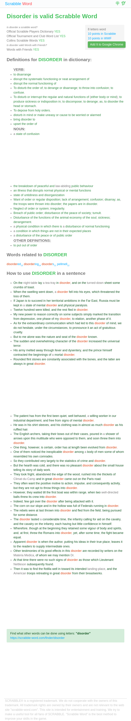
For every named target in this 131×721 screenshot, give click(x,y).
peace (73, 213)
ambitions (70, 300)
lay (40, 283)
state (19, 134)
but (15, 488)
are (80, 204)
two (98, 492)
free (51, 420)
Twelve (18, 309)
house (119, 465)
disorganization (54, 195)
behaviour (86, 186)
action (69, 483)
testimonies (29, 551)
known (92, 337)
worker (103, 416)
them (26, 296)
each (58, 524)
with (79, 359)
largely (51, 461)
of (88, 79)
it (110, 318)
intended (81, 569)
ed (15, 264)
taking (46, 434)
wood (76, 474)
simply (87, 314)
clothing (66, 425)
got (32, 501)
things (44, 231)
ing (32, 264)
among (79, 452)
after (61, 501)
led (83, 323)
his (81, 292)
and (60, 97)
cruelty (17, 332)
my (57, 318)
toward (65, 569)
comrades (46, 456)
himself (107, 350)
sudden (24, 341)
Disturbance (21, 217)
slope (39, 506)
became (118, 533)
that (29, 190)
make (41, 115)
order (35, 88)
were (31, 204)
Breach (18, 213)
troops (22, 204)
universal (114, 341)
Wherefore (20, 528)
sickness (31, 101)
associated (68, 359)
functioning (50, 79)
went (42, 292)
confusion (102, 88)
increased (95, 341)
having (66, 524)
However (19, 492)
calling (87, 519)
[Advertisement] (68, 160)
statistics (70, 461)
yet (75, 533)
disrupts (38, 190)
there (55, 226)
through (49, 350)
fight (109, 533)
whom (120, 452)
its (23, 470)
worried (81, 115)
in (59, 101)
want (31, 483)
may (55, 555)
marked (98, 314)
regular (52, 97)
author (58, 541)
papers (72, 204)
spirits (117, 528)
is (61, 226)
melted (30, 350)
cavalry (115, 519)
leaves (115, 541)
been (56, 416)
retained (73, 528)
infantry (78, 519)
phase (46, 318)
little (79, 524)
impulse (79, 483)
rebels (23, 510)
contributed (32, 461)
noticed (36, 452)
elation (79, 318)
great (30, 363)
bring (16, 119)
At (14, 560)
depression (27, 318)
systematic (35, 79)
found (49, 564)
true (99, 541)
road (97, 479)
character (61, 341)
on (79, 283)
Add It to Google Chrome (106, 44)
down (49, 292)
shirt (35, 425)
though (33, 528)
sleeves (44, 425)
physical (59, 190)
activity (115, 483)
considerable (51, 519)
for (19, 323)
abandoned (43, 474)
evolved (93, 447)
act (96, 327)
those (86, 560)
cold (42, 465)
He (15, 425)
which (47, 226)
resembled (20, 456)
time (63, 519)
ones (66, 546)
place (106, 541)
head (16, 106)
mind (113, 97)
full (75, 506)
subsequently (36, 564)
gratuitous (108, 327)
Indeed (18, 501)
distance (31, 515)
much (99, 425)
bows (60, 434)
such (52, 560)
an (15, 190)
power (29, 314)
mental (73, 190)
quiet (63, 416)
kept (16, 305)
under (38, 327)
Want (16, 199)
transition (114, 314)
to (14, 74)
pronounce (79, 327)
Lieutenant (106, 560)
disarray (110, 199)
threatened (107, 292)
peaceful (43, 186)
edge (60, 474)
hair (25, 429)
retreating (42, 573)
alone (30, 337)
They (16, 474)
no (68, 465)
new (21, 314)
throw (86, 88)
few (26, 501)
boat (60, 492)
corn (22, 506)
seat (64, 337)
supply (40, 546)
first (49, 416)
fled (70, 309)
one (39, 318)
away (39, 350)
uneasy (50, 115)
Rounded (19, 359)
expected (75, 231)
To (15, 88)
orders (45, 110)
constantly (53, 359)
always (18, 363)
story (29, 470)
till (44, 492)
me (24, 337)
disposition (53, 199)
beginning (54, 528)
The (16, 341)
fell (71, 292)
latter (111, 359)
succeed (37, 300)
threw (104, 438)
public (75, 186)
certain (48, 447)
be (73, 115)
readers (27, 546)
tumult (97, 213)
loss (16, 296)
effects (57, 551)
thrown (39, 204)
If (14, 300)
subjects (77, 314)
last (41, 510)
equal (17, 537)
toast (30, 287)
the (25, 79)
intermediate (54, 546)
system (44, 208)
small (111, 465)
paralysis (81, 305)
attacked (79, 501)
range (82, 492)
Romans (48, 533)
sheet (108, 283)
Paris (90, 479)
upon (26, 438)
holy (37, 110)
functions (80, 97)
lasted (35, 519)
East (94, 300)
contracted (20, 354)
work (47, 470)
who (52, 438)
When (17, 292)
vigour (92, 528)
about (98, 465)
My (15, 314)
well (70, 416)
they (21, 461)
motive (56, 483)
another (91, 318)
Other (17, 551)
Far (88, 300)
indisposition (49, 101)
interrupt (36, 97)
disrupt (18, 79)
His (15, 350)
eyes (87, 292)
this (91, 323)
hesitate (28, 327)
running (99, 506)
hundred (29, 309)
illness (22, 190)
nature (51, 337)
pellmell (63, 264)
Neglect (18, 208)
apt (37, 488)
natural (68, 97)
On (15, 283)
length (75, 447)
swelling (32, 292)
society (86, 213)
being (68, 501)
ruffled (17, 429)
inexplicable (54, 452)
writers (108, 551)
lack (64, 199)
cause (64, 115)
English (24, 434)
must (112, 300)
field (98, 510)
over (38, 501)
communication (56, 323)
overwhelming (45, 341)
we (120, 323)
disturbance (52, 213)
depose (22, 110)
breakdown (25, 186)
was (38, 337)
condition (34, 226)
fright (30, 474)
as (101, 101)
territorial (57, 300)
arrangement (77, 79)
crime (84, 461)
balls (16, 496)
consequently (101, 483)
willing (94, 416)
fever (58, 350)
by (102, 551)
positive (46, 483)
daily (40, 470)
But (15, 337)
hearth (28, 465)
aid (99, 519)
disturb (21, 88)
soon (96, 438)
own (35, 456)
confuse (18, 92)
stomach (30, 106)
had (77, 323)
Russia (103, 300)
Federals (87, 506)
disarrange (24, 74)
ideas (82, 541)
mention (64, 555)
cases (84, 434)
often (24, 483)
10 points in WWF (100, 38)
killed (46, 309)
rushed (86, 474)
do (15, 327)
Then (16, 569)
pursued (116, 510)
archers (35, 434)
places (86, 231)
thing (23, 447)
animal (64, 217)
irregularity (57, 208)
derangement (22, 222)
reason (41, 314)
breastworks (94, 573)
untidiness (31, 195)
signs (65, 420)
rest (64, 309)
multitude (42, 438)
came (68, 479)
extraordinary (36, 323)
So (15, 461)
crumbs (18, 287)
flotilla (47, 569)
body (102, 97)
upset (17, 124)
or (60, 79)
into (92, 88)
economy (76, 217)
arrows (18, 438)
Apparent (19, 541)
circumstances (57, 327)
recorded (93, 551)
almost (86, 425)
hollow (61, 506)
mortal (59, 354)
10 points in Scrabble (102, 33)
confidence (90, 524)
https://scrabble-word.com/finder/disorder (37, 638)
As (15, 323)
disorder (113, 101)
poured (94, 434)
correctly (52, 314)
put (19, 245)
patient (23, 416)
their (66, 231)
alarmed (95, 115)
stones (36, 359)
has (31, 416)
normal (33, 83)
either (94, 97)
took (24, 474)
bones (92, 359)
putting (68, 541)
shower (110, 434)
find (35, 569)
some (116, 283)
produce (18, 101)
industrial (19, 420)
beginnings (40, 354)
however (33, 447)
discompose (74, 101)
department (33, 420)
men (101, 452)
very (43, 461)
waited (37, 492)
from (31, 110)
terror (16, 345)
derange (53, 88)
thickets (107, 474)
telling (17, 470)
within (74, 492)
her (49, 300)
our (114, 416)
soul (93, 217)
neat (65, 79)
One (16, 447)
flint (28, 359)
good (48, 551)
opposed (69, 438)
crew (35, 496)
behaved (80, 416)
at (69, 447)
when (91, 492)
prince (97, 350)
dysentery (74, 350)
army (22, 350)
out (24, 245)
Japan (20, 300)
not (57, 231)
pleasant (76, 465)
